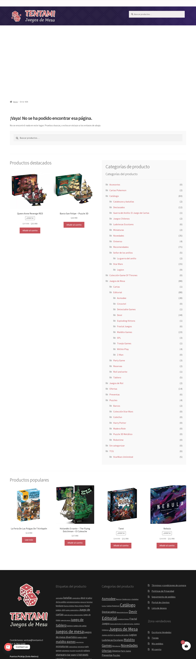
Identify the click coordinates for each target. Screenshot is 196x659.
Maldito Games (124, 275)
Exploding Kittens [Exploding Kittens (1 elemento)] (123, 563)
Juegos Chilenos (121, 162)
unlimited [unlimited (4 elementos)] (80, 612)
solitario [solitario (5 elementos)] (86, 594)
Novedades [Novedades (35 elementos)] (129, 589)
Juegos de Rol (116, 326)
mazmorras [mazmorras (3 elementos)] (80, 586)
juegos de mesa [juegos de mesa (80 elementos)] (70, 575)
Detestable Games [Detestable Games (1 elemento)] (122, 556)
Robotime (118, 383)
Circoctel (121, 247)
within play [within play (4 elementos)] (89, 612)
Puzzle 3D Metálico (122, 377)
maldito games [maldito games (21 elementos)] (66, 585)
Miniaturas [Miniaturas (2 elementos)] (116, 590)
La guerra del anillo (126, 202)
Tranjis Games (124, 287)
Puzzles (137, 27)
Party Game (119, 304)
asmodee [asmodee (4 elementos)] (59, 542)
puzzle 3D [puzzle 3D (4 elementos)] (79, 594)
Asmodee (121, 241)
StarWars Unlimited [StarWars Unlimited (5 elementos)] (118, 615)
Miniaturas (118, 173)
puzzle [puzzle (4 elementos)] (72, 594)
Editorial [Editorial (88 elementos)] (109, 561)
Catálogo (83, 27)
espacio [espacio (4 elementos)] (83, 545)
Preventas (114, 338)
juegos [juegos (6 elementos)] (70, 569)
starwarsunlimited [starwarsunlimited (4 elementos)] (82, 603)
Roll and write (120, 315)
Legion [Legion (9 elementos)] (133, 578)
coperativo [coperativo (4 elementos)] (76, 542)
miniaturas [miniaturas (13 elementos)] (62, 590)
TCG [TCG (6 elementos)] (104, 619)
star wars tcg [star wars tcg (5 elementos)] (69, 602)
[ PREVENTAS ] (20, 34)
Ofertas (113, 332)
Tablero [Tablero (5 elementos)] (133, 615)
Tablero (117, 321)
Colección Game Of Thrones (123, 218)
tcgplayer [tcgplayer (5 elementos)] (59, 607)
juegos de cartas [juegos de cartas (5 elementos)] (79, 569)
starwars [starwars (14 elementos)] (61, 598)
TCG (123, 27)
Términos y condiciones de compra (169, 528)
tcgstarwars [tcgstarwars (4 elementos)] (68, 607)
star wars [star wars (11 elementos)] (71, 598)
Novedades (44, 27)
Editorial (117, 235)
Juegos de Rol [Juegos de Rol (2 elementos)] (107, 579)
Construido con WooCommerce (25, 642)
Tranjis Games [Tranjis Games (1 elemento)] (111, 620)
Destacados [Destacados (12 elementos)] (109, 555)
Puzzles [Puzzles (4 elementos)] (116, 598)
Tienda (155, 581)
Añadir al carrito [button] (30, 174)
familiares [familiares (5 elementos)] (59, 549)
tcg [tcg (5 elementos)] (90, 602)
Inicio (15, 45)
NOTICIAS (28, 27)
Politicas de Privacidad (163, 534)
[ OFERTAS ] (38, 34)
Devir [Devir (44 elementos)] (133, 555)
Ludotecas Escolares (123, 167)
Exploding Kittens (126, 264)
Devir (119, 258)
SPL (119, 281)
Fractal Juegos (124, 270)
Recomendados (63, 27)
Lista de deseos (159, 551)
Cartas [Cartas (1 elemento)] (104, 550)
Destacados (119, 150)
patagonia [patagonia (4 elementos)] (65, 594)
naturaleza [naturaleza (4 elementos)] (73, 590)
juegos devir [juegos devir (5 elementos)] (82, 581)
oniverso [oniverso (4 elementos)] (81, 590)
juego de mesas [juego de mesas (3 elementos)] (65, 564)
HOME (15, 27)
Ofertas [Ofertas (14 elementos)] (107, 594)
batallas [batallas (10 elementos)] (67, 541)
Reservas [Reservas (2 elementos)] (132, 605)
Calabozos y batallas (123, 145)
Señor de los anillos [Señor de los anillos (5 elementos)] (118, 610)
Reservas (117, 309)
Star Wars (118, 207)
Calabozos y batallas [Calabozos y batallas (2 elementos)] (130, 543)
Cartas (116, 230)
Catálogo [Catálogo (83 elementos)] (127, 548)
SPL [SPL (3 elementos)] (130, 610)
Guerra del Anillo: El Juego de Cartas (131, 156)
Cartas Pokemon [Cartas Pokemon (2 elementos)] (113, 549)
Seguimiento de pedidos (163, 540)
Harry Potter (119, 366)
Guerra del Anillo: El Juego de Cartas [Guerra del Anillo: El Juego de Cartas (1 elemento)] (121, 567)
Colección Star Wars (123, 355)
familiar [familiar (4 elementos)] (90, 545)
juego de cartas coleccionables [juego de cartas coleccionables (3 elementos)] (73, 558)
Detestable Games (126, 252)
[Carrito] (178, 27)
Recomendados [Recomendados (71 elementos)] (115, 604)
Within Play (123, 292)
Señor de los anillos (123, 196)
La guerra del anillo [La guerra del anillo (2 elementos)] (121, 579)
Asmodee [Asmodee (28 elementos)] (109, 542)
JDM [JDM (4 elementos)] (63, 554)
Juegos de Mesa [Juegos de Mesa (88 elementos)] (123, 572)
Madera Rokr (119, 372)
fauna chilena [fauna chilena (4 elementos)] (69, 549)
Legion (120, 213)
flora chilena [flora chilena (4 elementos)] (79, 549)
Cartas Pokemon (117, 133)
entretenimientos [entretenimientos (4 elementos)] (73, 545)
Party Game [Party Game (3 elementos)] (126, 594)
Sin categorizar (117, 389)
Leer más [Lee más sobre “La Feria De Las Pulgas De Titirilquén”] (29, 483)
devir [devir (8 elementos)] (83, 541)
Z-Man (120, 298)
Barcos (116, 349)
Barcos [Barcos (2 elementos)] (118, 543)
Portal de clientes (160, 545)
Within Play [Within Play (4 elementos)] (121, 619)
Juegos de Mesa (104, 27)
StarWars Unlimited (123, 400)
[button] (83, 27)
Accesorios (114, 128)
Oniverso (117, 185)
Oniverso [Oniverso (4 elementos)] (116, 594)
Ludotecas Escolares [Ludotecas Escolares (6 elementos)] (112, 583)
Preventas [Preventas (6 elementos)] (107, 598)
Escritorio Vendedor (161, 575)
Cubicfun (117, 360)
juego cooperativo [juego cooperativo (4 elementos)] (72, 554)
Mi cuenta (156, 592)
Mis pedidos (157, 587)
